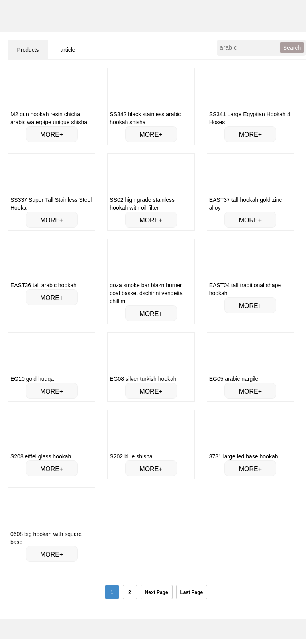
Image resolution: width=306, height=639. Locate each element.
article (67, 50)
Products (28, 50)
